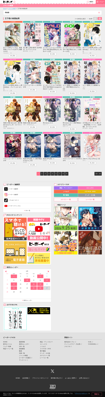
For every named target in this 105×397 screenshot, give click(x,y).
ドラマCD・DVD (89, 192)
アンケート (22, 360)
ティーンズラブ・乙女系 (72, 344)
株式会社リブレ (69, 342)
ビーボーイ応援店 (25, 358)
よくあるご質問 (72, 378)
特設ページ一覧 (8, 349)
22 (14, 288)
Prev (5, 272)
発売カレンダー (27, 300)
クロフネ (67, 346)
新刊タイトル (7, 344)
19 (40, 284)
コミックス (90, 188)
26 (40, 288)
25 (33, 288)
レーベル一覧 (90, 200)
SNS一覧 (27, 210)
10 (27, 280)
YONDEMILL (92, 344)
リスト (95, 18)
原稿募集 (22, 349)
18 (33, 284)
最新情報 (22, 342)
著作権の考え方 (56, 378)
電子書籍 (66, 195)
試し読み (12, 56)
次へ (97, 174)
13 (47, 280)
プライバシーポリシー (81, 393)
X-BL (89, 342)
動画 (20, 351)
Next (48, 272)
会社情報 (23, 378)
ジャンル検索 (12, 8)
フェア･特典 (7, 346)
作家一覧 (22, 353)
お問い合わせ (86, 378)
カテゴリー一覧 (66, 200)
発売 (91, 1)
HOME (5, 342)
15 (14, 284)
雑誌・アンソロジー (65, 188)
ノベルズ (66, 192)
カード (100, 18)
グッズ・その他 (90, 195)
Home (4, 8)
